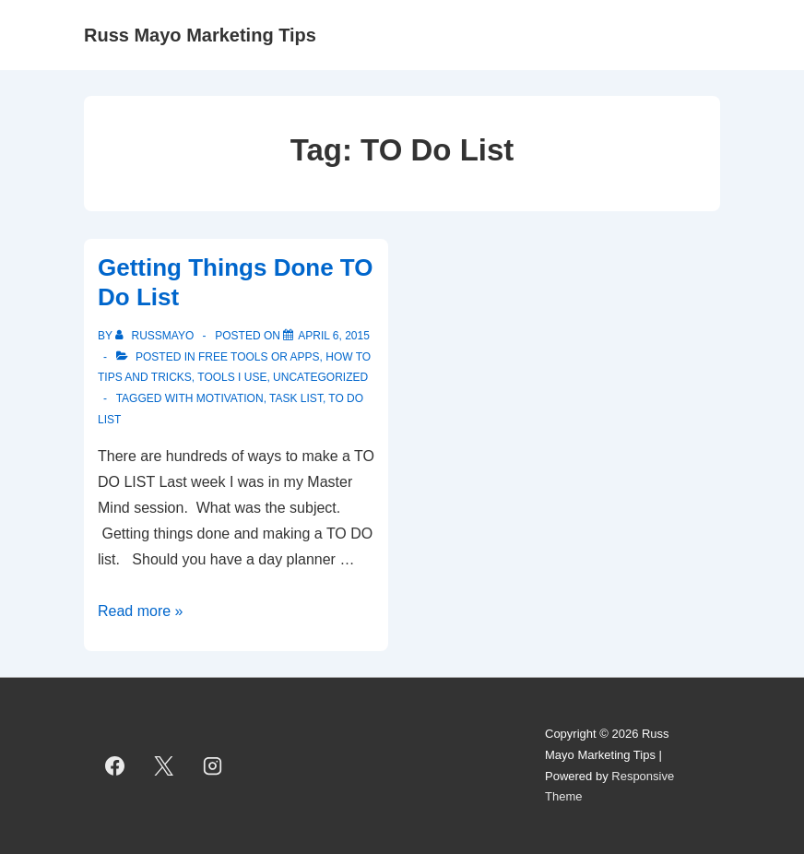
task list (296, 398)
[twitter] (164, 766)
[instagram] (213, 766)
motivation (230, 398)
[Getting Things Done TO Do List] (334, 335)
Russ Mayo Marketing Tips (200, 35)
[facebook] (115, 766)
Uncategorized (320, 377)
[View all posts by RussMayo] (155, 335)
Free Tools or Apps (259, 356)
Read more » (140, 611)
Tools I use (231, 377)
